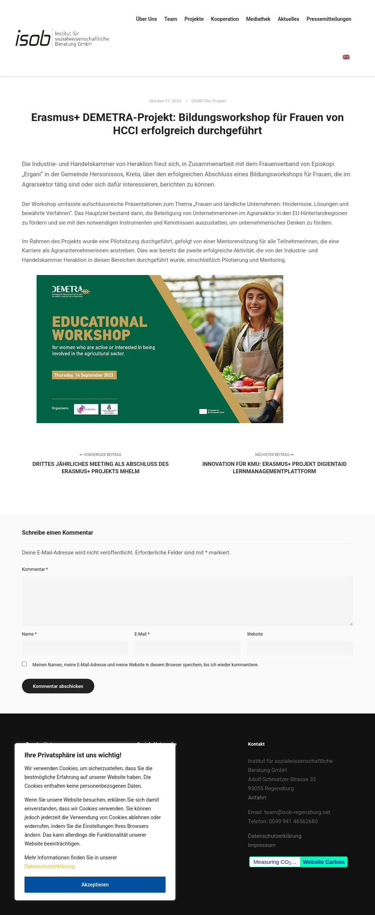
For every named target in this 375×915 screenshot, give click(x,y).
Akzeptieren (95, 885)
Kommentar (35, 569)
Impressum (262, 845)
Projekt (219, 100)
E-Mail (142, 634)
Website (255, 634)
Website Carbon (324, 862)
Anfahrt (257, 797)
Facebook (149, 761)
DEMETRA (201, 100)
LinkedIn (147, 770)
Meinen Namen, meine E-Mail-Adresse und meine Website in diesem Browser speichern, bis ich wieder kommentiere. (145, 664)
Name (29, 634)
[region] (95, 821)
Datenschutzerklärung (49, 866)
